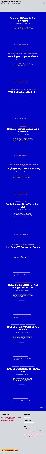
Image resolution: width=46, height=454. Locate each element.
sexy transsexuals (36, 434)
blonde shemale (36, 429)
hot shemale (31, 432)
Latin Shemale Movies (19, 15)
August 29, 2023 (27, 59)
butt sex (20, 82)
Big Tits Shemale (29, 429)
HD (26, 274)
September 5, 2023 (27, 23)
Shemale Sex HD (30, 435)
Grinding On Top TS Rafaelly (23, 56)
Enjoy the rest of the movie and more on (22, 314)
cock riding (27, 431)
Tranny (27, 82)
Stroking (31, 436)
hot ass (29, 295)
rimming (22, 82)
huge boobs (35, 432)
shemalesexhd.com (30, 274)
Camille (20, 316)
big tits (16, 82)
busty (18, 82)
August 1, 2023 (27, 134)
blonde (19, 274)
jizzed (16, 101)
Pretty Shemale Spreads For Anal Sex (23, 370)
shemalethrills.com (29, 358)
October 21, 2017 (27, 332)
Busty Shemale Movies (11, 15)
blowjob (21, 274)
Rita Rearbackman (20, 23)
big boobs (38, 428)
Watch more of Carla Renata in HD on (21, 272)
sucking (33, 436)
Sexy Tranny (32, 434)
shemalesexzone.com (26, 316)
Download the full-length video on (20, 44)
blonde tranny (42, 429)
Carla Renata (24, 274)
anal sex (15, 274)
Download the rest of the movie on (20, 234)
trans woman (17, 359)
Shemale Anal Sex (27, 164)
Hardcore (26, 432)
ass (16, 400)
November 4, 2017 (27, 290)
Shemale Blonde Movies (27, 15)
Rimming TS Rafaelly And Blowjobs (23, 19)
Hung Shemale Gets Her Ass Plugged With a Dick (23, 286)
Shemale (25, 82)
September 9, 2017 (27, 374)
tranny (22, 28)
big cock (41, 428)
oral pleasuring (25, 434)
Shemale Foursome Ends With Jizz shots (23, 130)
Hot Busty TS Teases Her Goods (23, 247)
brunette (17, 316)
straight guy (28, 436)
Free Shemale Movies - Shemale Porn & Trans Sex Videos (11, 2)
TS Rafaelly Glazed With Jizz (23, 92)
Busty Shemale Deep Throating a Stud (23, 205)
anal (14, 82)
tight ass (35, 436)
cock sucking (31, 431)
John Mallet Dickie (20, 209)
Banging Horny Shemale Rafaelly (23, 168)
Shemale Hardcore (35, 15)
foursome (22, 138)
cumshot (22, 118)
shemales (25, 435)
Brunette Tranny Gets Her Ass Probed (23, 328)
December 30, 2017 (27, 209)
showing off (42, 435)
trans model (17, 317)
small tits (31, 316)
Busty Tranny (40, 430)
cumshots (26, 140)
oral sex (23, 358)
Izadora (22, 400)
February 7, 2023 (27, 171)
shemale (20, 27)
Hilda (21, 358)
